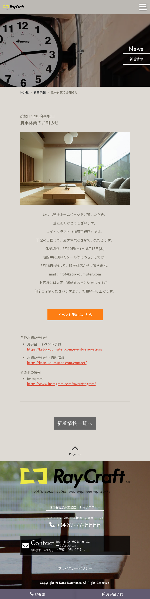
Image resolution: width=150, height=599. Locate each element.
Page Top (75, 451)
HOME (24, 92)
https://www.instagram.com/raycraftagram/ (61, 383)
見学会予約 (112, 593)
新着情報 (40, 92)
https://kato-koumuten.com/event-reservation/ (64, 349)
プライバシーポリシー (75, 568)
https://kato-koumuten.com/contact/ (57, 362)
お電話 (37, 593)
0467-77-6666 (75, 525)
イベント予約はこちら (75, 314)
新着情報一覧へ (75, 423)
